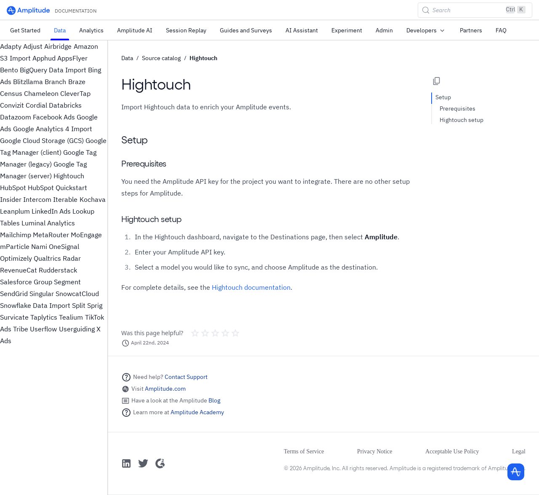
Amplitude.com (165, 388)
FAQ (501, 30)
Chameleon (41, 93)
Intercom (37, 199)
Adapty (10, 46)
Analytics (91, 30)
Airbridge (58, 46)
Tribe (20, 329)
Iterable (65, 199)
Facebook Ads (54, 117)
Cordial (36, 105)
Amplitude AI (134, 30)
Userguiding (77, 329)
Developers (426, 30)
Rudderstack (58, 270)
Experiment (346, 30)
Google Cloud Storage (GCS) (42, 140)
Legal (519, 451)
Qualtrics (47, 258)
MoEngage (86, 234)
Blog (214, 400)
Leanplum (15, 211)
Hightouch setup (461, 120)
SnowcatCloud (77, 293)
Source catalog (161, 58)
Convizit (12, 105)
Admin (384, 30)
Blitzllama (28, 81)
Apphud (44, 58)
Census (11, 93)
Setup (443, 97)
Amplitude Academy (197, 412)
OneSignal (64, 246)
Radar (72, 258)
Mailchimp (15, 234)
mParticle (14, 246)
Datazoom (15, 117)
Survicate (14, 317)
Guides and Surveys (246, 30)
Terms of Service (304, 451)
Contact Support (186, 377)
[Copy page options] (436, 81)
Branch (55, 81)
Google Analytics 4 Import (52, 128)
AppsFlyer (72, 58)
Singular (41, 293)
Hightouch (68, 176)
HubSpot (13, 187)
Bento (9, 70)
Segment (67, 282)
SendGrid (14, 293)
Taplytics (43, 317)
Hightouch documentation (251, 287)
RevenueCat (18, 270)
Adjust (33, 46)
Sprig (94, 305)
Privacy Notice (374, 451)
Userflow (43, 329)
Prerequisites (457, 108)
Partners (471, 30)
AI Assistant (302, 30)
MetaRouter (51, 234)
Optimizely (16, 258)
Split (78, 305)
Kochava (93, 199)
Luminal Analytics (48, 223)
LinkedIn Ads (51, 211)
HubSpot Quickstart (57, 187)
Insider (10, 199)
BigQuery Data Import (53, 70)
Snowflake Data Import (35, 305)
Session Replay (186, 30)
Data (60, 30)
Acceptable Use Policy (452, 451)
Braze (76, 81)
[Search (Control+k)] (475, 10)
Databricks (65, 105)
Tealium (71, 317)
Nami (39, 246)
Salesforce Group (26, 282)
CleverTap (75, 93)
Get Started (25, 30)
